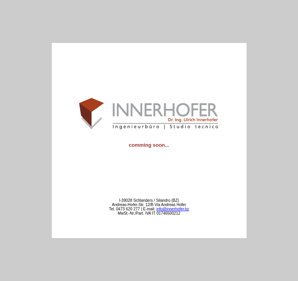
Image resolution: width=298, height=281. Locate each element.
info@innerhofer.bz (172, 209)
